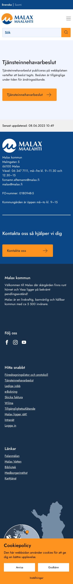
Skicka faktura (14, 397)
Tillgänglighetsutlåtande (20, 408)
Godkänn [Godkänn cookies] (53, 567)
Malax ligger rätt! (16, 414)
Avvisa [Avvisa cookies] (19, 567)
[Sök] (36, 32)
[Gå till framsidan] (17, 18)
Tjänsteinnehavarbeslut (25, 94)
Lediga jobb (12, 386)
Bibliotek (10, 467)
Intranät (9, 420)
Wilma (9, 403)
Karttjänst (10, 478)
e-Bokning (11, 391)
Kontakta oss (16, 250)
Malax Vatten (13, 461)
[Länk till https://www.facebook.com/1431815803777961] (7, 342)
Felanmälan (12, 456)
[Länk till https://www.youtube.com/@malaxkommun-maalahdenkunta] (24, 342)
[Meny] (68, 18)
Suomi (18, 5)
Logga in (10, 425)
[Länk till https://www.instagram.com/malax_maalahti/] (15, 342)
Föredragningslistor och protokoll (26, 374)
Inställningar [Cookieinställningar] (36, 578)
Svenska (7, 5)
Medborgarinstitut (16, 472)
